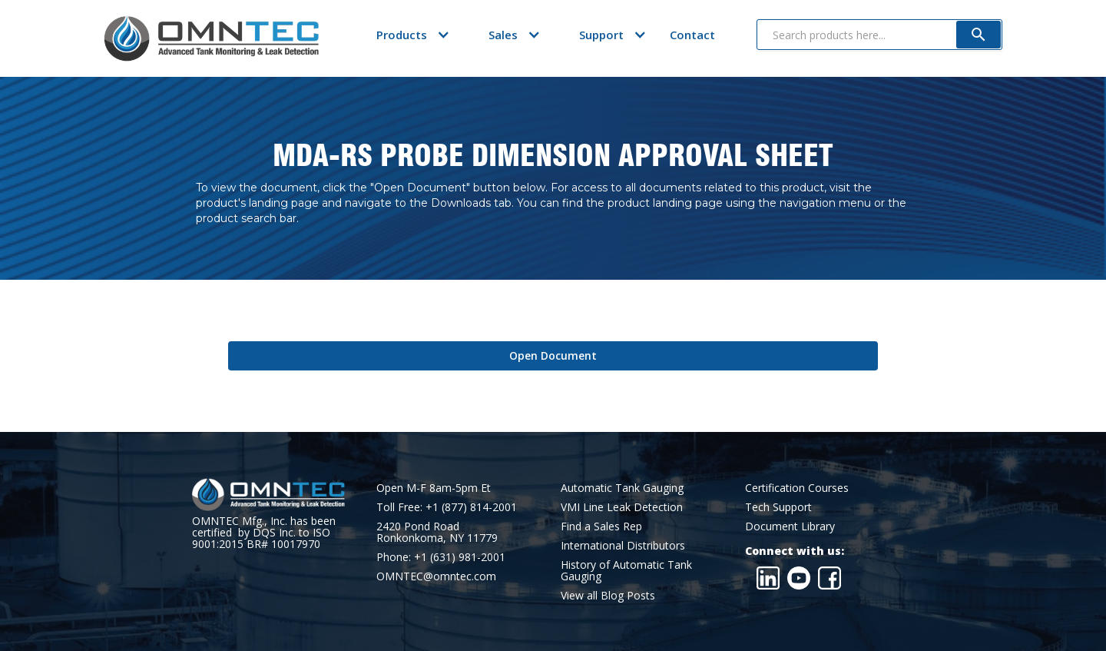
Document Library (790, 526)
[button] (401, 34)
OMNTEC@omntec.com (436, 576)
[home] (211, 38)
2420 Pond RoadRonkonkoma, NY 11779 (437, 532)
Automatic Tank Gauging (622, 487)
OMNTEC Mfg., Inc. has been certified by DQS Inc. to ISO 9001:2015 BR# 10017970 (264, 532)
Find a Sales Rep (601, 526)
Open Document (553, 355)
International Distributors (623, 545)
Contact (692, 34)
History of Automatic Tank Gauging (626, 570)
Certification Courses (797, 487)
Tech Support (778, 507)
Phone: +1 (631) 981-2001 (440, 557)
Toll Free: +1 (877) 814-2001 (446, 507)
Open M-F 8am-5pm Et (433, 487)
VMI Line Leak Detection (622, 507)
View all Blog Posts (608, 595)
